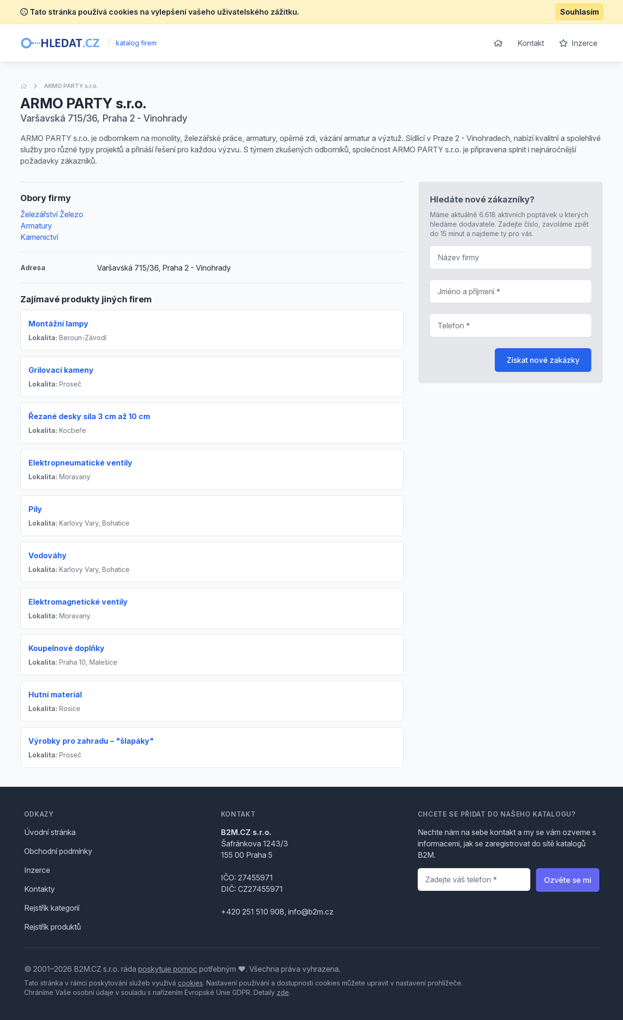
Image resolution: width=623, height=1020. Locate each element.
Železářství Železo (51, 214)
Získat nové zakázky (543, 360)
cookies (190, 983)
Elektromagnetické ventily (78, 602)
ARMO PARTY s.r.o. (71, 85)
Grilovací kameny (61, 370)
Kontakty (39, 889)
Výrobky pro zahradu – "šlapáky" (91, 741)
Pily (35, 509)
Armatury (36, 225)
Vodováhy (47, 555)
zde (283, 992)
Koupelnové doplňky (66, 648)
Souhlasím (579, 12)
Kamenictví (39, 237)
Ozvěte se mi (567, 880)
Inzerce (578, 43)
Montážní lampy (58, 323)
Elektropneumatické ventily (80, 462)
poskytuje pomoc (167, 969)
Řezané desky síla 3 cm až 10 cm (89, 416)
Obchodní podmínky (58, 851)
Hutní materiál (55, 694)
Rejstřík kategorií (51, 908)
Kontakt (531, 43)
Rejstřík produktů (52, 927)
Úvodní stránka (50, 832)
